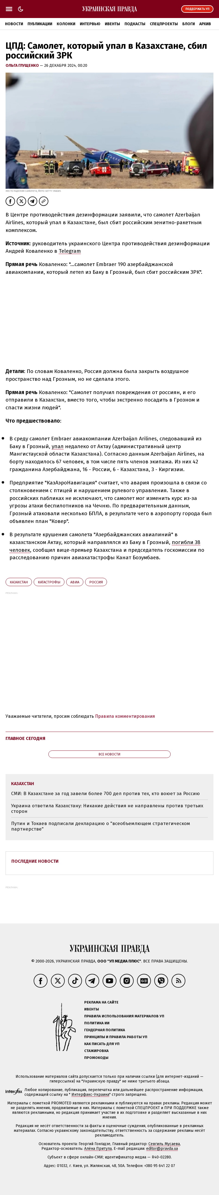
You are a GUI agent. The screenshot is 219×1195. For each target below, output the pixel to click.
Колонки (66, 24)
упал (58, 446)
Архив (205, 24)
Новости (14, 24)
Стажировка (96, 1051)
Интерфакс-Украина (90, 1094)
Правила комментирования (125, 716)
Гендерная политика (104, 1030)
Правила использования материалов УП (124, 1016)
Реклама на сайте (101, 1002)
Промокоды (96, 1058)
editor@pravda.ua (162, 1148)
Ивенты (112, 24)
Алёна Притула (98, 1148)
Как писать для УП (102, 1044)
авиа (74, 582)
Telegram (70, 251)
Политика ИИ (96, 1023)
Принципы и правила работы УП (115, 1037)
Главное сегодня (25, 738)
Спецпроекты (164, 24)
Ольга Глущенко (23, 65)
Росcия (96, 582)
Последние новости (35, 861)
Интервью (90, 24)
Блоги (188, 24)
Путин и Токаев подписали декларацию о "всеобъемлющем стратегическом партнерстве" (100, 826)
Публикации (40, 24)
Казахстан (19, 582)
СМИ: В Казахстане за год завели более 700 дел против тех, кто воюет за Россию (105, 793)
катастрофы (49, 582)
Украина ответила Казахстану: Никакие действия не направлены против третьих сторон (107, 808)
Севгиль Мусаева (164, 1144)
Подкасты (135, 24)
